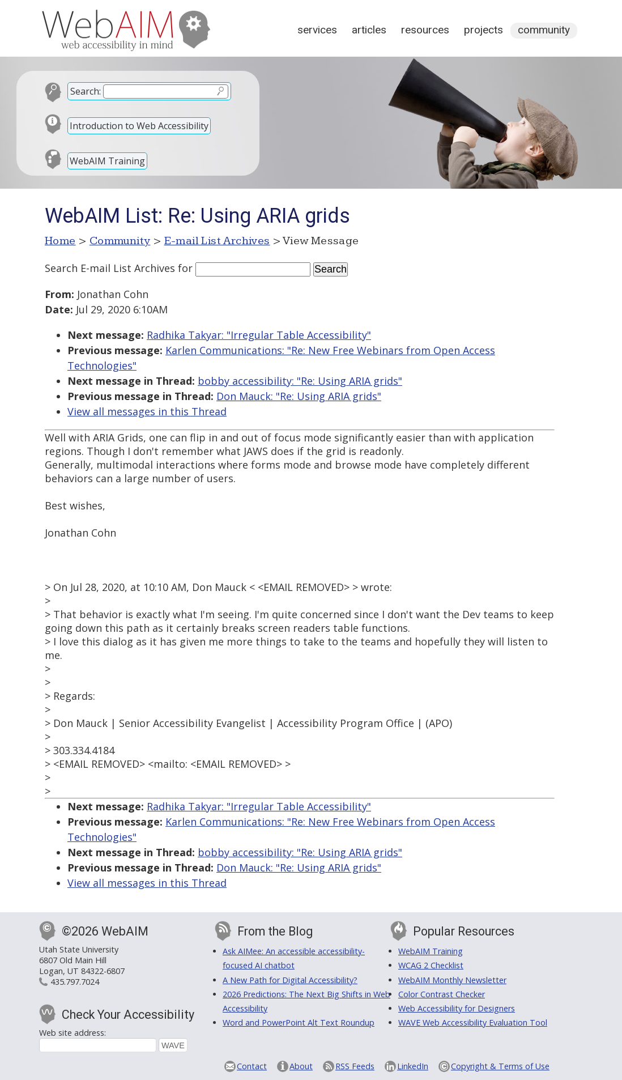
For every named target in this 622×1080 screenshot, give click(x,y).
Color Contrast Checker (441, 994)
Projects (483, 29)
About (301, 1066)
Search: (85, 91)
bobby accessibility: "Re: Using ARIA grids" (300, 381)
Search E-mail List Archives (110, 268)
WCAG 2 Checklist (430, 965)
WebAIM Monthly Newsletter (452, 980)
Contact (252, 1066)
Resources (425, 29)
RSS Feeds (354, 1066)
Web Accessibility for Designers (456, 1008)
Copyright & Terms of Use (500, 1066)
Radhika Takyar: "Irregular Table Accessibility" (259, 335)
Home (60, 241)
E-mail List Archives (217, 241)
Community (544, 29)
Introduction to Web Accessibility (139, 126)
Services (317, 29)
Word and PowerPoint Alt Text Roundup (298, 1022)
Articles (369, 29)
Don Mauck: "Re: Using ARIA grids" (298, 396)
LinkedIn (412, 1066)
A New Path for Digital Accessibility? (290, 980)
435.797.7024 (74, 981)
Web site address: (72, 1032)
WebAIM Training (107, 161)
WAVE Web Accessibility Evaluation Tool (472, 1022)
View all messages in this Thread (147, 411)
